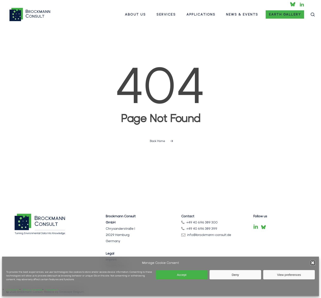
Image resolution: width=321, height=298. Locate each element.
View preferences (289, 274)
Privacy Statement (33, 289)
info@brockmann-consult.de (209, 235)
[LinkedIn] (255, 227)
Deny (235, 274)
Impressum (52, 289)
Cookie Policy (13, 289)
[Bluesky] (263, 227)
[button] (313, 263)
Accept (181, 274)
